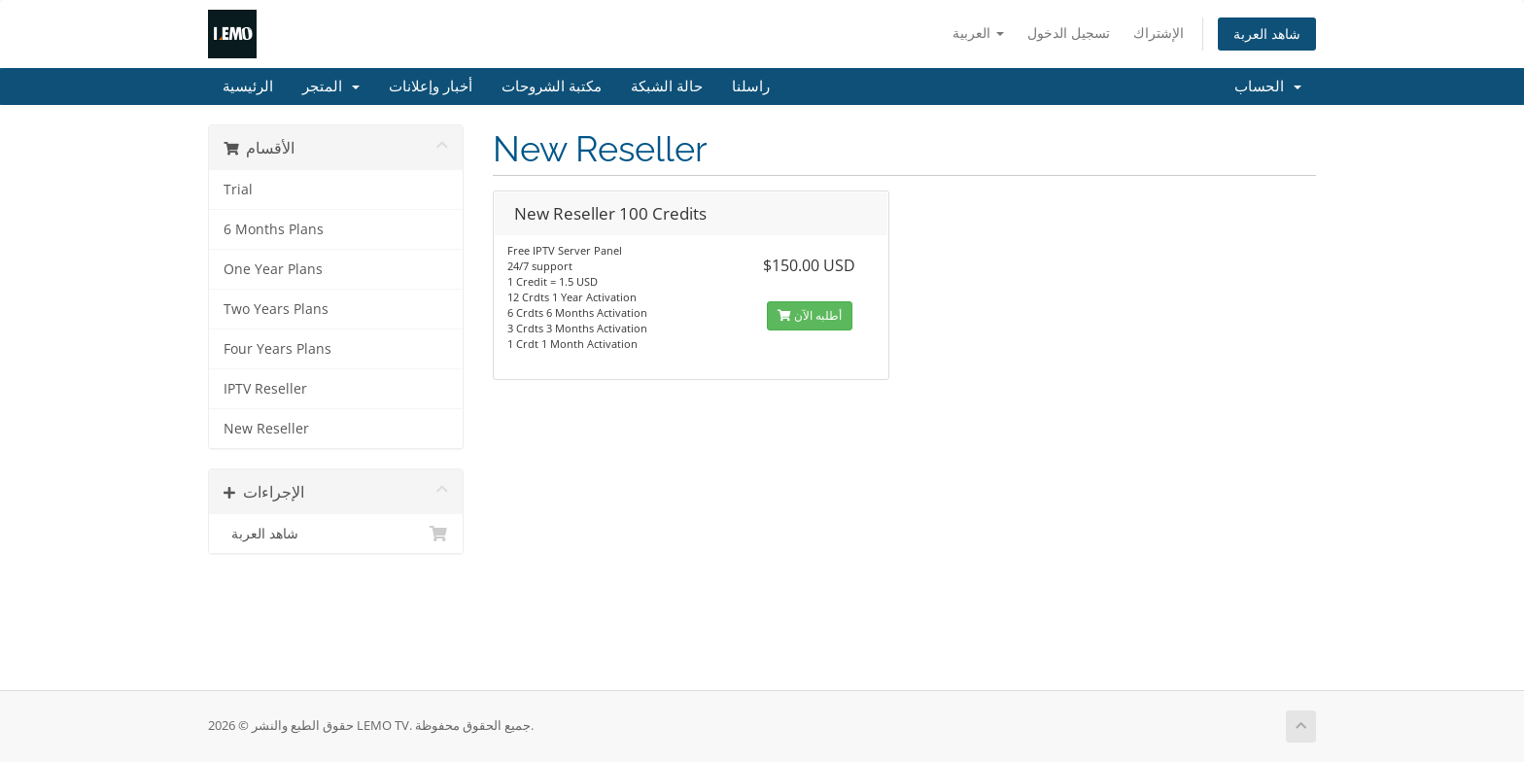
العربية (978, 32)
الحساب (1267, 86)
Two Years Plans (276, 309)
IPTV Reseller (265, 389)
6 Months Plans (274, 229)
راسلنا (751, 86)
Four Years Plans (277, 349)
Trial (238, 189)
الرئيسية (248, 86)
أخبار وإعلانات (430, 86)
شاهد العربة (1266, 33)
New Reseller (266, 428)
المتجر (331, 86)
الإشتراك (1158, 32)
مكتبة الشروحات (552, 86)
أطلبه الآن (810, 315)
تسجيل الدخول (1068, 32)
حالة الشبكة (667, 86)
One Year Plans (273, 269)
